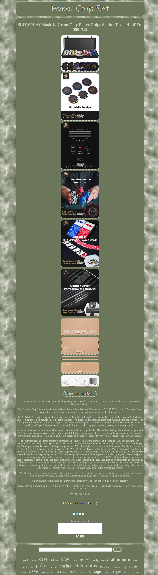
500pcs (54, 560)
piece (73, 572)
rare (33, 571)
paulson (105, 566)
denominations (47, 572)
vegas (25, 567)
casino (66, 565)
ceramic (82, 573)
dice (126, 572)
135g (124, 568)
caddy (95, 560)
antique (117, 568)
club (135, 561)
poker (42, 565)
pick (26, 560)
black (34, 561)
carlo (74, 560)
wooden (136, 572)
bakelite (62, 572)
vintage (94, 571)
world (104, 560)
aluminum (120, 559)
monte (106, 572)
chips (91, 565)
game (31, 568)
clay (65, 559)
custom (23, 572)
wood (54, 567)
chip (79, 565)
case (43, 559)
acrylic (116, 572)
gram (84, 559)
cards (133, 566)
